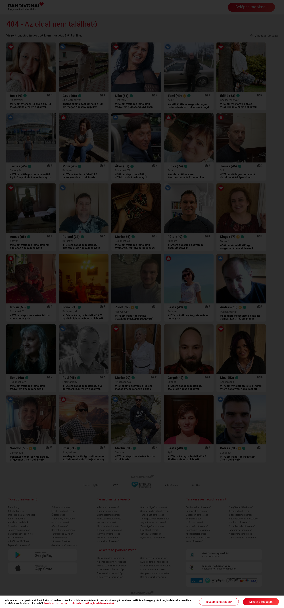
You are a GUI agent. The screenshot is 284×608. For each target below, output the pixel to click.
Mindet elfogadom (261, 601)
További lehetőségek (219, 601)
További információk (55, 603)
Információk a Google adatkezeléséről (92, 603)
